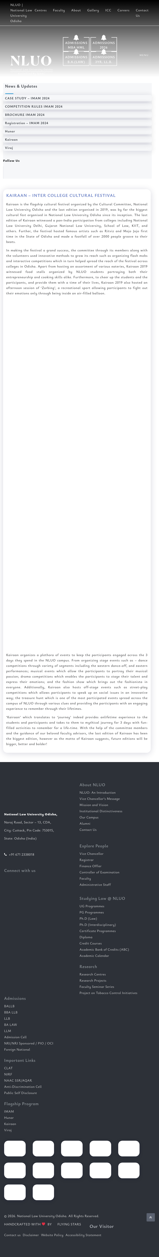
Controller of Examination (99, 872)
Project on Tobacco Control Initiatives (108, 993)
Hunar (10, 131)
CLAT (8, 1068)
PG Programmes (92, 912)
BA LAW (10, 1024)
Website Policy (52, 1235)
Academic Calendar (94, 955)
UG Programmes (92, 906)
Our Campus (89, 817)
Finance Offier (91, 866)
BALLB (9, 1006)
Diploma (86, 937)
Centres (41, 10)
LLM (7, 1031)
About (76, 10)
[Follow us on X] (40, 172)
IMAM (9, 1111)
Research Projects (93, 980)
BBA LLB (11, 1012)
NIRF (8, 1074)
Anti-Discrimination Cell (23, 1086)
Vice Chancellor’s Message (100, 798)
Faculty (59, 10)
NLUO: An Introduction (98, 792)
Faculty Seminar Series (97, 986)
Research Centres (93, 974)
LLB (7, 1018)
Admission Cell (15, 1037)
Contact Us (88, 829)
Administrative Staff (95, 884)
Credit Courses (91, 943)
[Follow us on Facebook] (13, 172)
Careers (124, 10)
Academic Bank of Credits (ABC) (104, 949)
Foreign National (17, 1049)
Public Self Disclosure (20, 1093)
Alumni (85, 823)
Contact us (12, 1235)
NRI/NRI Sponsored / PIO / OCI (28, 1043)
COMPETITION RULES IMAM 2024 (34, 106)
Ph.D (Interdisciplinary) (98, 924)
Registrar (87, 859)
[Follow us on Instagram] (53, 172)
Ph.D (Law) (88, 918)
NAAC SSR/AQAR (18, 1080)
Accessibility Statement (83, 1235)
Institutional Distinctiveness (101, 811)
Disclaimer (31, 1235)
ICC (108, 10)
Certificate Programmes (98, 931)
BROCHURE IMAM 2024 (25, 114)
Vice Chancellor (92, 853)
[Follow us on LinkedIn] (26, 172)
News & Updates (21, 86)
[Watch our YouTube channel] (66, 172)
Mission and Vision (94, 805)
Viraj (9, 147)
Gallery (93, 10)
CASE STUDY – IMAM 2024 (27, 98)
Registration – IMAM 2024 (26, 123)
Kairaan (11, 139)
